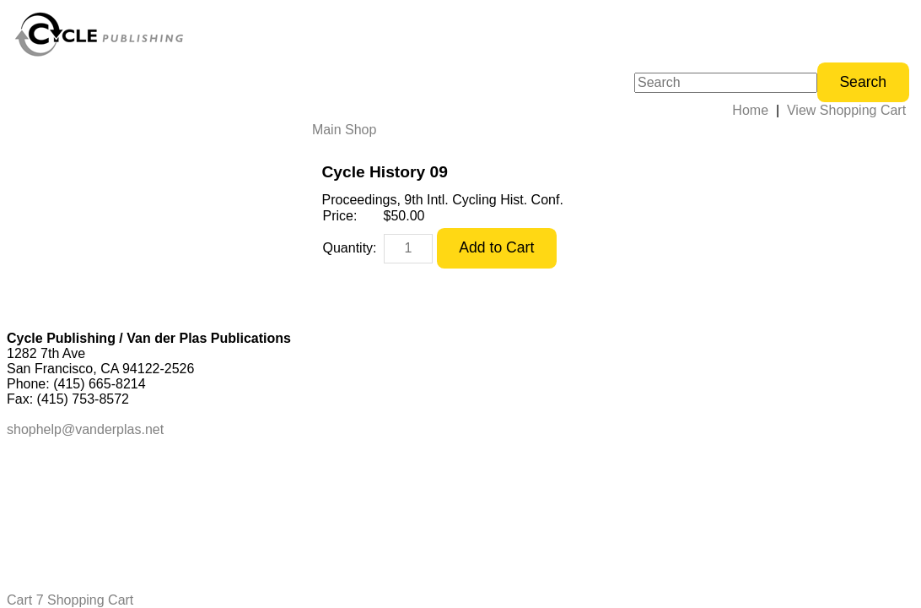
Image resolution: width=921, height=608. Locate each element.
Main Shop (344, 129)
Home (750, 110)
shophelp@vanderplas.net (85, 429)
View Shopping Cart (846, 110)
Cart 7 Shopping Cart (70, 600)
